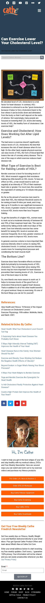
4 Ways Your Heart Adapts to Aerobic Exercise (20, 372)
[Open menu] (39, 10)
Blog (27, 592)
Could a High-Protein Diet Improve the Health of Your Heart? (21, 393)
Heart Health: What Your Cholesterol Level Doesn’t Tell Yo (22, 330)
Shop (21, 592)
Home (6, 592)
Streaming (36, 592)
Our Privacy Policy (8, 559)
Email (3, 566)
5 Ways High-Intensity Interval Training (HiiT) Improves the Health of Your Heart (19, 345)
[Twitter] (39, 3)
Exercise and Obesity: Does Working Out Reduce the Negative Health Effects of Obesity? (21, 359)
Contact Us (22, 598)
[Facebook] (7, 3)
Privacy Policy (29, 595)
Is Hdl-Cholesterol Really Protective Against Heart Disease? (22, 386)
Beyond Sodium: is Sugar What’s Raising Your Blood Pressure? (22, 367)
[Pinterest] (26, 3)
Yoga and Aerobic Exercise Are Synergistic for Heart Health (20, 378)
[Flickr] (33, 3)
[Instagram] (14, 3)
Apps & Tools (15, 595)
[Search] (42, 57)
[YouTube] (20, 3)
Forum (14, 592)
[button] (4, 403)
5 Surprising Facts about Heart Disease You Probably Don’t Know (19, 337)
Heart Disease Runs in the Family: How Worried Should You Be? (20, 352)
